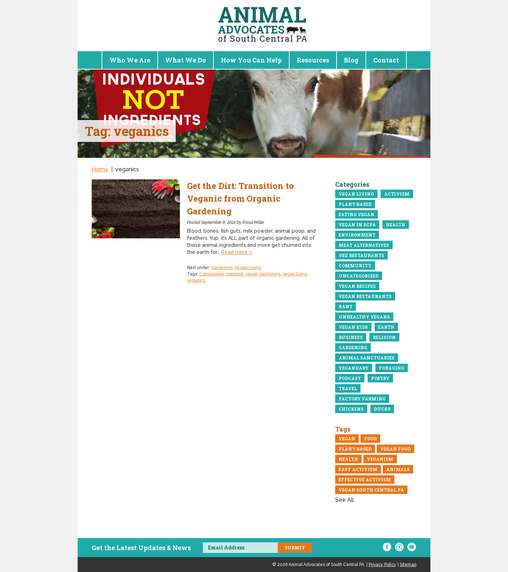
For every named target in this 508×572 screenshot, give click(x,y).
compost (234, 274)
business (351, 337)
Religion (384, 337)
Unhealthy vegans (364, 317)
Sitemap (408, 564)
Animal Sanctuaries (366, 358)
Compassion (211, 274)
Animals (398, 469)
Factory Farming (362, 398)
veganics (196, 280)
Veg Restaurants (361, 255)
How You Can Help (251, 60)
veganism (380, 459)
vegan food (395, 449)
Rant (345, 306)
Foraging (391, 368)
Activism (397, 194)
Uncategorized (359, 276)
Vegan (347, 438)
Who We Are (129, 60)
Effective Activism (365, 479)
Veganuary (354, 368)
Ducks (382, 409)
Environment (357, 235)
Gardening (221, 267)
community (355, 265)
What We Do (185, 60)
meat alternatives (364, 245)
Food (370, 438)
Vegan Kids (353, 327)
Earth (386, 327)
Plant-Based (355, 204)
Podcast (350, 378)
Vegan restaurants (365, 296)
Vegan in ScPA (357, 224)
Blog (351, 60)
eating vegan (356, 214)
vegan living (295, 274)
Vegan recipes (357, 286)
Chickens (351, 409)
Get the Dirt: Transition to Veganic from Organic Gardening (240, 198)
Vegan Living (248, 267)
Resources (313, 60)
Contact (386, 60)
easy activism (358, 469)
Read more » (236, 252)
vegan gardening (263, 274)
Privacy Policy (382, 564)
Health (395, 224)
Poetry (380, 378)
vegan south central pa (371, 490)
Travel (348, 388)
